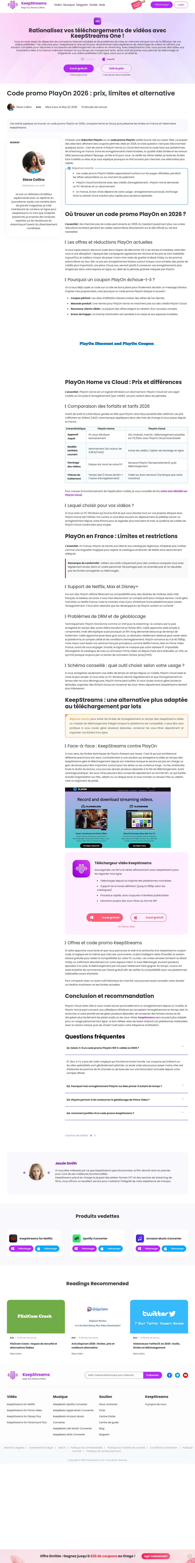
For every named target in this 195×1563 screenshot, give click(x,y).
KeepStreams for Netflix (21, 1404)
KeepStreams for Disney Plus (24, 1416)
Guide (94, 6)
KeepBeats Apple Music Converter (73, 1410)
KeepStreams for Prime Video (24, 1410)
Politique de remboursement (103, 1451)
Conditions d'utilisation (163, 1447)
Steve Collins (24, 107)
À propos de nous (155, 1404)
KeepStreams (146, 1017)
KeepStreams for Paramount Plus (27, 1422)
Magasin (82, 6)
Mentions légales (14, 1447)
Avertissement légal (41, 1447)
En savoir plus (126, 926)
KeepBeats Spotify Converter (70, 1404)
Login (181, 6)
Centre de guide (109, 1422)
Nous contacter (108, 1404)
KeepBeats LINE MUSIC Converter (72, 1428)
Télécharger (161, 6)
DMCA (62, 1447)
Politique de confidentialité (86, 1447)
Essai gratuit (104, 919)
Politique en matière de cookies (126, 1447)
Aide (102, 6)
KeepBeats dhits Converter (69, 1434)
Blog (101, 1428)
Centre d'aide (107, 1416)
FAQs (102, 1410)
